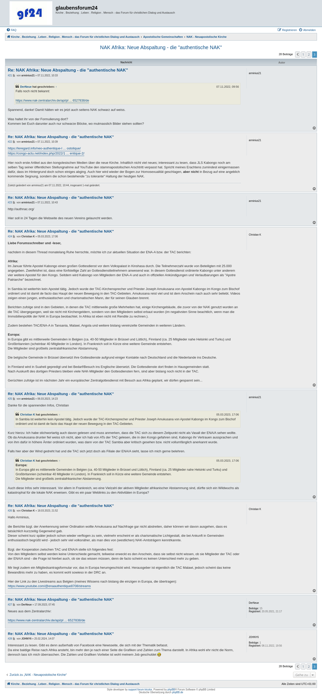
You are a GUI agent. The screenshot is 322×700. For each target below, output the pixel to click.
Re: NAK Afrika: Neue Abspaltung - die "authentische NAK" (68, 70)
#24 (10, 236)
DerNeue (26, 86)
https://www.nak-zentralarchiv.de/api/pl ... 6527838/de (52, 100)
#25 (10, 398)
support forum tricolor (140, 689)
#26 (10, 510)
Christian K (27, 414)
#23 (10, 202)
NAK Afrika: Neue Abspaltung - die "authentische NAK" (161, 47)
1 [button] (303, 54)
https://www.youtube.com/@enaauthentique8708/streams (49, 586)
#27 (10, 604)
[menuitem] (11, 30)
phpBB (171, 689)
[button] (297, 54)
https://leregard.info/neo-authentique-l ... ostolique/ (44, 148)
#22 (10, 141)
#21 (10, 75)
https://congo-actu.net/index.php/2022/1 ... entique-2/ (46, 153)
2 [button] (309, 54)
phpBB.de (177, 692)
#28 (10, 638)
